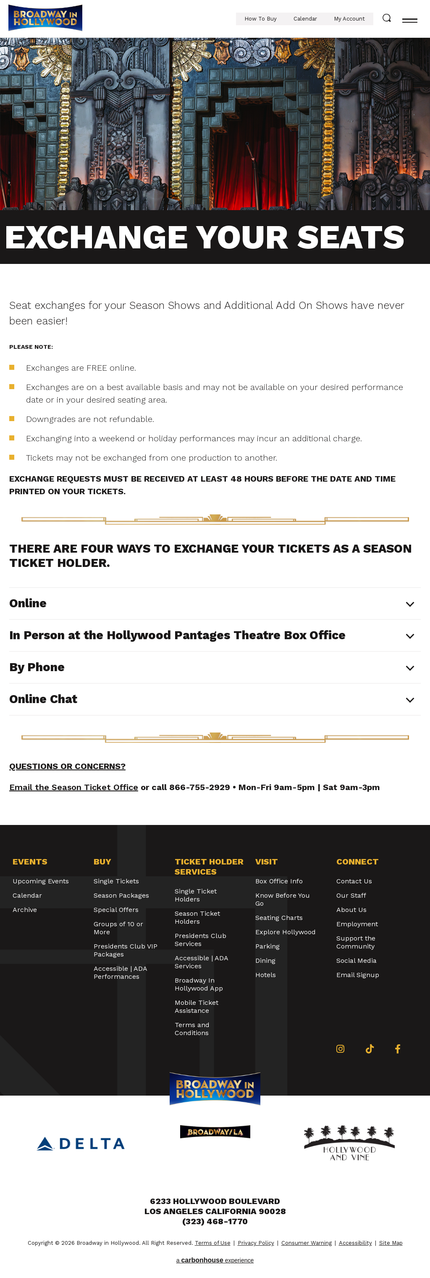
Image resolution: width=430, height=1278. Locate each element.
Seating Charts (279, 918)
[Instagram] (340, 1049)
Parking (267, 946)
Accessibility (355, 1243)
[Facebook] (398, 1049)
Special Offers (116, 910)
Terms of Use (213, 1243)
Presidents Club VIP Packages (125, 950)
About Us (351, 910)
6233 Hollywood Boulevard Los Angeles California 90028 (215, 1206)
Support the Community (355, 942)
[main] (215, 431)
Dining (265, 960)
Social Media (356, 960)
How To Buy (260, 19)
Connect (357, 861)
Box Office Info (279, 881)
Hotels (265, 975)
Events (30, 861)
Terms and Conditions (192, 1029)
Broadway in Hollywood (45, 19)
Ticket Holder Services (209, 866)
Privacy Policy (256, 1243)
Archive (25, 910)
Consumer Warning (306, 1243)
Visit (266, 861)
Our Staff (351, 895)
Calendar (305, 19)
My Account (349, 19)
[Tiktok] (370, 1049)
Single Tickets (116, 881)
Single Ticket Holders (196, 895)
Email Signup (357, 975)
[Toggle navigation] (410, 19)
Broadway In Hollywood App (199, 984)
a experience (215, 1260)
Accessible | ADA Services (201, 962)
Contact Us (354, 881)
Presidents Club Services (200, 940)
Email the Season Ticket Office (73, 787)
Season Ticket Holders (197, 917)
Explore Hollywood (285, 932)
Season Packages (121, 895)
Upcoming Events (41, 881)
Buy (102, 861)
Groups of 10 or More (118, 928)
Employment (357, 924)
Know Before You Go (282, 899)
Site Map (391, 1243)
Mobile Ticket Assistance (196, 1006)
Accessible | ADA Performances (120, 972)
